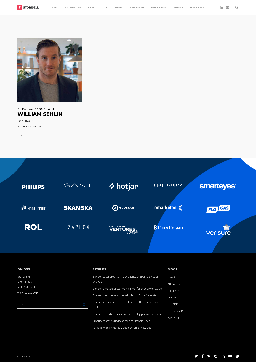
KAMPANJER (174, 317)
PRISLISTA (173, 290)
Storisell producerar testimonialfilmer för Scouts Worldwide (127, 288)
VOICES (172, 297)
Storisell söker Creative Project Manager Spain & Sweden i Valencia (126, 279)
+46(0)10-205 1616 (28, 292)
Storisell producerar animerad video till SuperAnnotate (125, 295)
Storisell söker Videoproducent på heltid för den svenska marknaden (125, 304)
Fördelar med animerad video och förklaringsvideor (122, 327)
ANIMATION (174, 284)
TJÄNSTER (174, 277)
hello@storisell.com (29, 287)
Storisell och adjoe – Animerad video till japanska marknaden (128, 314)
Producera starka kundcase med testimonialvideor (122, 321)
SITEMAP (173, 304)
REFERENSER (175, 311)
